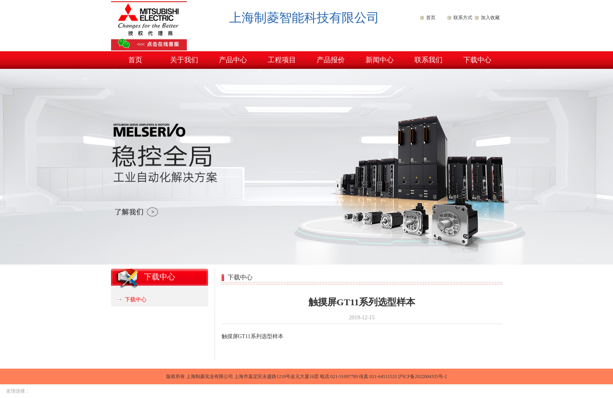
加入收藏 (490, 17)
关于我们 (184, 60)
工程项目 (282, 60)
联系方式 (462, 17)
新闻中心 (380, 60)
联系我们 (428, 60)
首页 (431, 17)
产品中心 (233, 60)
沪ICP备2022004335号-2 (422, 376)
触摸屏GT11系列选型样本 (252, 336)
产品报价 (331, 60)
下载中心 (477, 60)
